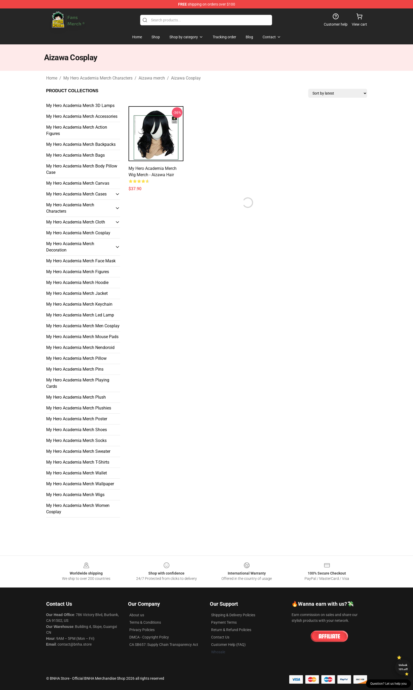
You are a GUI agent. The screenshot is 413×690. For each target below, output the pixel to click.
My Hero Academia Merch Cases (76, 194)
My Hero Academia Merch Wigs (75, 494)
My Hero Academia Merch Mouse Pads (82, 336)
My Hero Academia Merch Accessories (81, 116)
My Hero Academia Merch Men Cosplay (83, 325)
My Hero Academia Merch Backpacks (81, 144)
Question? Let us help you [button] (388, 684)
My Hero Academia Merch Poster (76, 418)
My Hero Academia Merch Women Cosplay (78, 508)
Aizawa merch (152, 78)
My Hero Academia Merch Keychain (79, 304)
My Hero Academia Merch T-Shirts (77, 462)
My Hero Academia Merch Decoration (70, 247)
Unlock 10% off (403, 667)
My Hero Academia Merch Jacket (77, 293)
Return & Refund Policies (231, 630)
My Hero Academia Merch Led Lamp (80, 315)
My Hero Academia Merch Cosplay (78, 232)
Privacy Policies (142, 630)
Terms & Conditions (145, 622)
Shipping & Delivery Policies (233, 615)
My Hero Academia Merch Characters (97, 78)
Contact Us (220, 637)
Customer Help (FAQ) (228, 644)
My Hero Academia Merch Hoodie (77, 282)
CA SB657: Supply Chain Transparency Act (163, 644)
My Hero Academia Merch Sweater (78, 451)
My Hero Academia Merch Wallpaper (80, 483)
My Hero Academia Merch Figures (77, 271)
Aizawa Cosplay (186, 78)
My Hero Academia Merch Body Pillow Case (81, 169)
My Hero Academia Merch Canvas (77, 183)
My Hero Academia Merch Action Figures (76, 130)
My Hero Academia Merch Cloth (75, 222)
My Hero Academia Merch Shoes (76, 429)
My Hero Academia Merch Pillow (76, 358)
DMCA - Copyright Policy (149, 637)
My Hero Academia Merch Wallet (76, 472)
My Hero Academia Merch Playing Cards (77, 383)
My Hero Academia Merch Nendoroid (80, 347)
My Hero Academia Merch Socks (76, 440)
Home (51, 78)
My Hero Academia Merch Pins (74, 369)
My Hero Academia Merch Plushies (78, 408)
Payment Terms (224, 622)
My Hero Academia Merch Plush (76, 397)
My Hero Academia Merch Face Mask (81, 260)
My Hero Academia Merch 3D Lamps (80, 105)
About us (136, 615)
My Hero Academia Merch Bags (75, 155)
